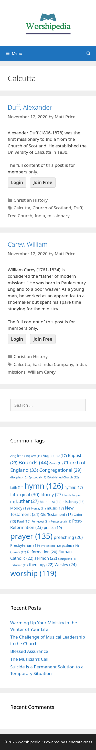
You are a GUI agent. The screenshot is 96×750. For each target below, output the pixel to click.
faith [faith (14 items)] (17, 487)
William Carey (42, 372)
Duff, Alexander (30, 107)
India (40, 216)
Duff (77, 208)
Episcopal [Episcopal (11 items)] (37, 477)
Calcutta (22, 208)
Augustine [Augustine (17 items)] (55, 455)
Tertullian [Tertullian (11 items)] (19, 565)
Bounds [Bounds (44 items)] (33, 462)
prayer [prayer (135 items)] (31, 536)
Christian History (31, 200)
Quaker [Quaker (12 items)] (18, 552)
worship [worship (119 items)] (33, 573)
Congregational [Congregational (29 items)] (60, 470)
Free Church (20, 216)
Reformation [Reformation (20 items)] (42, 551)
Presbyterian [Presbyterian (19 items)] (25, 545)
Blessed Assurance (29, 651)
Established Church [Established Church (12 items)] (63, 477)
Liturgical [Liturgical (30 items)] (24, 494)
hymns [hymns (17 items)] (74, 487)
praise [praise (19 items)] (53, 527)
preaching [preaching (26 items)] (68, 537)
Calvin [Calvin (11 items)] (56, 463)
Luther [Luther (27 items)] (27, 501)
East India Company (53, 364)
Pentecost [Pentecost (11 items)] (40, 521)
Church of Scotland (52, 208)
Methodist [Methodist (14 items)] (50, 502)
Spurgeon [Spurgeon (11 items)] (67, 559)
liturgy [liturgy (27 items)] (51, 495)
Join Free (42, 182)
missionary (58, 216)
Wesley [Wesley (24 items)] (66, 564)
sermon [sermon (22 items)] (46, 558)
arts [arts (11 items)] (36, 456)
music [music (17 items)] (55, 508)
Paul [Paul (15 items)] (23, 521)
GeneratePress (79, 741)
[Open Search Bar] (88, 53)
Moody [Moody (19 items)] (20, 508)
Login (17, 182)
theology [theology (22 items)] (41, 564)
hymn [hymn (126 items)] (44, 486)
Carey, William (28, 244)
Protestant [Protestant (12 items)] (51, 546)
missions (17, 372)
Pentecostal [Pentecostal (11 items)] (61, 521)
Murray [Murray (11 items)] (38, 508)
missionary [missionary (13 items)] (73, 502)
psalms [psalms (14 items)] (70, 545)
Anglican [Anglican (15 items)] (20, 455)
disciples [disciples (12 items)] (18, 477)
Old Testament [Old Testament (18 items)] (56, 514)
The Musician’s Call (29, 659)
